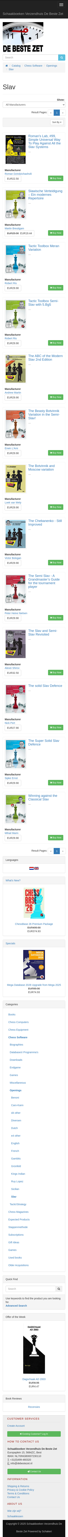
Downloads (15, 1059)
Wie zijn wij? (14, 1510)
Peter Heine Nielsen (16, 613)
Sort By (56, 122)
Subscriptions (16, 1234)
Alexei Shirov (12, 668)
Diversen (14, 1120)
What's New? (13, 880)
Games (13, 1075)
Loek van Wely (13, 502)
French (13, 1150)
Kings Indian (16, 1173)
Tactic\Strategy (17, 1204)
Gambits (14, 1158)
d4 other (14, 1112)
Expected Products (19, 1219)
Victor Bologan (13, 558)
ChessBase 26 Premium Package (34, 924)
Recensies (34, 1406)
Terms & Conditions (18, 1493)
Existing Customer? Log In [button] (34, 1434)
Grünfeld (14, 1166)
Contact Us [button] (34, 1471)
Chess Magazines (18, 1211)
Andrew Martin (13, 392)
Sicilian (13, 1189)
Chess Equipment (18, 1029)
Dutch (13, 1128)
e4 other (14, 1135)
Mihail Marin (11, 833)
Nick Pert (10, 723)
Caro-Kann (15, 1105)
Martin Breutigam (14, 228)
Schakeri (47, 1531)
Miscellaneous (17, 1082)
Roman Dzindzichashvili (18, 173)
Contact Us (13, 1497)
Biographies (15, 1044)
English (13, 1143)
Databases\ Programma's (23, 1052)
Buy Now (55, 178)
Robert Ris (11, 283)
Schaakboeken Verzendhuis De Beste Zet (33, 14)
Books (11, 1014)
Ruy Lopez (15, 1181)
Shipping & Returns (18, 1486)
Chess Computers (18, 1022)
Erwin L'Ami (11, 448)
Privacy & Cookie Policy (20, 1489)
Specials (10, 943)
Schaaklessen (15, 1516)
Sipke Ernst (11, 778)
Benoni (13, 1097)
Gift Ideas (13, 1242)
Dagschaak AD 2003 (34, 1379)
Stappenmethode (18, 1227)
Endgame (14, 1067)
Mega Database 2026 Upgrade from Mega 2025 (34, 984)
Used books (15, 1257)
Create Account (16, 1425)
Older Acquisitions (18, 1265)
